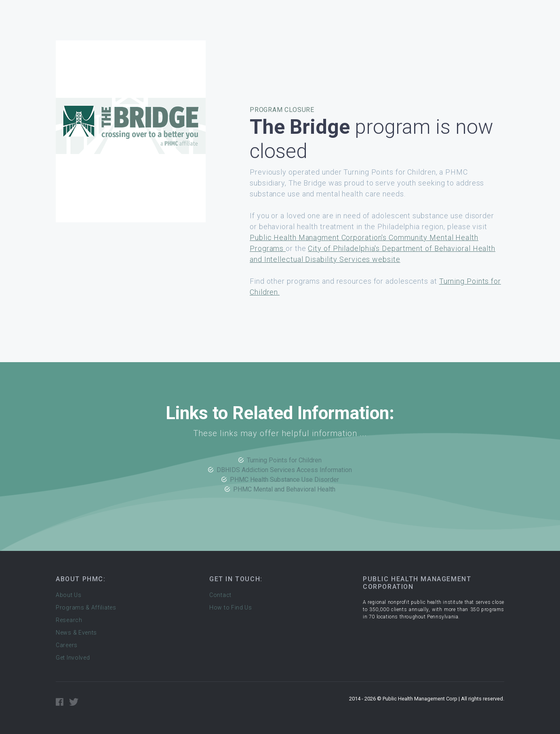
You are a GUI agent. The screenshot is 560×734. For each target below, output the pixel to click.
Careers (67, 645)
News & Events (76, 632)
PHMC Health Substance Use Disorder (284, 479)
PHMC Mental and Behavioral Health (284, 489)
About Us (69, 595)
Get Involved (73, 657)
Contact (220, 595)
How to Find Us (230, 607)
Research (69, 620)
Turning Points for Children (284, 460)
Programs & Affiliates (86, 607)
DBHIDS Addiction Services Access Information (284, 470)
